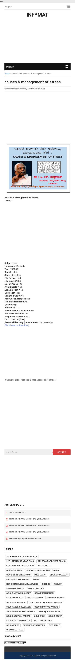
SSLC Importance (56, 598)
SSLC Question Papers (18, 616)
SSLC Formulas (14, 598)
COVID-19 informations (18, 575)
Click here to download (16, 325)
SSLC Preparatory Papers (20, 611)
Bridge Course (14, 570)
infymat (37, 656)
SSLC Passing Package (18, 607)
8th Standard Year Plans (52, 561)
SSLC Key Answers (16, 602)
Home (7, 74)
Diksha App (40, 575)
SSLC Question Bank (49, 611)
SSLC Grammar (35, 598)
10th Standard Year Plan (20, 561)
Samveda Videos (15, 588)
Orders (46, 584)
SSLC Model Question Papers (46, 602)
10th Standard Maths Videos (21, 556)
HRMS (36, 579)
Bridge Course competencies (43, 570)
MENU (10, 66)
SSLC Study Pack (43, 621)
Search (62, 452)
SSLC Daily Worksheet (18, 593)
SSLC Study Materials (18, 621)
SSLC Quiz (39, 616)
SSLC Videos (12, 625)
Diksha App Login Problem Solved (25, 538)
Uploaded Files (14, 630)
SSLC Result (55, 616)
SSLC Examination (44, 593)
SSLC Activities (36, 588)
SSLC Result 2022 (17, 512)
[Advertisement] (37, 40)
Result (58, 584)
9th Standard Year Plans (20, 566)
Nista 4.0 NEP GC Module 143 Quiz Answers (29, 532)
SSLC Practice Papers (46, 607)
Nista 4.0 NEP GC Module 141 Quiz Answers (29, 519)
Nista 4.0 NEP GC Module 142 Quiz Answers (29, 525)
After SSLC (44, 566)
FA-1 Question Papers (17, 579)
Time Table (54, 625)
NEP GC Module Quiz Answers (22, 584)
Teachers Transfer (34, 625)
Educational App (59, 575)
